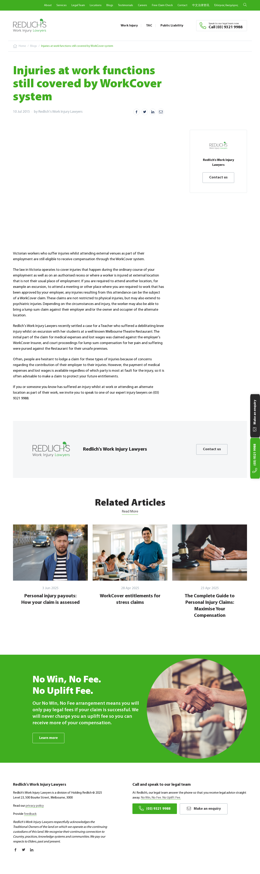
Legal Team (78, 5)
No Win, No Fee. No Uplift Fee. (161, 798)
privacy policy (35, 806)
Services (61, 5)
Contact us (218, 177)
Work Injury (129, 25)
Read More (130, 511)
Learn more (48, 738)
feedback (30, 814)
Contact (182, 5)
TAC (149, 25)
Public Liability (171, 25)
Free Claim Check (162, 5)
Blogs (109, 5)
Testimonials (125, 5)
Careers (142, 5)
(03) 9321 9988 (154, 808)
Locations (96, 5)
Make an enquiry (204, 808)
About (48, 5)
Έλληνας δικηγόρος (226, 5)
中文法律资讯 (200, 5)
